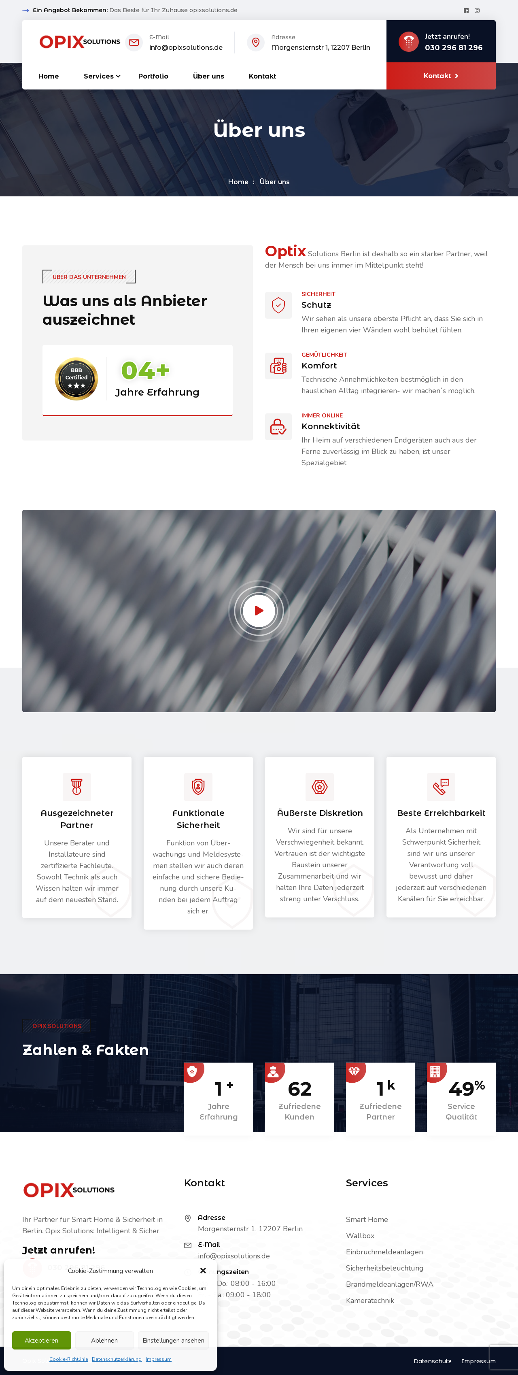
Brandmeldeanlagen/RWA (389, 1284)
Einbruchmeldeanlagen (384, 1252)
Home (48, 76)
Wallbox (360, 1236)
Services (99, 76)
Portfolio (153, 76)
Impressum (159, 1359)
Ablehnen (104, 1341)
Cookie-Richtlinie (68, 1359)
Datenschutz (432, 1361)
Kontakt (262, 76)
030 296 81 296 (454, 48)
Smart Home (367, 1219)
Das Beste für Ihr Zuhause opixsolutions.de (173, 10)
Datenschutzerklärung (117, 1359)
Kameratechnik (370, 1300)
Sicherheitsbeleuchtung (385, 1268)
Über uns (208, 76)
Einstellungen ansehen (173, 1341)
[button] (204, 1271)
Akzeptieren (41, 1341)
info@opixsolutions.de (186, 47)
